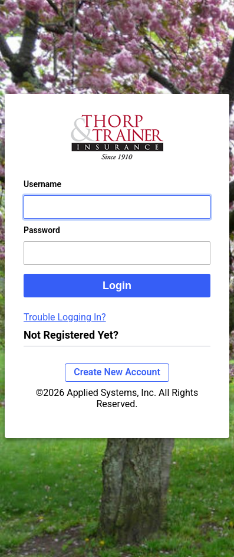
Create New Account (117, 372)
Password (42, 230)
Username (42, 184)
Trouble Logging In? (65, 317)
